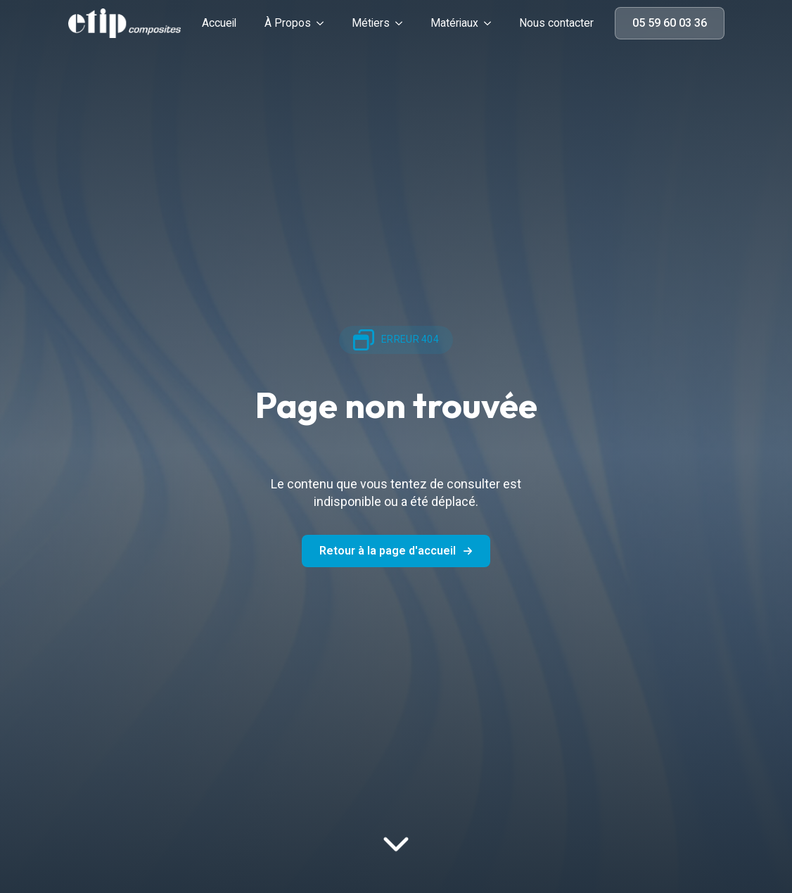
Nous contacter (556, 23)
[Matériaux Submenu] (491, 23)
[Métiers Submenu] (403, 23)
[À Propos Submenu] (324, 23)
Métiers (371, 23)
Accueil (219, 23)
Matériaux (454, 23)
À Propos (287, 23)
